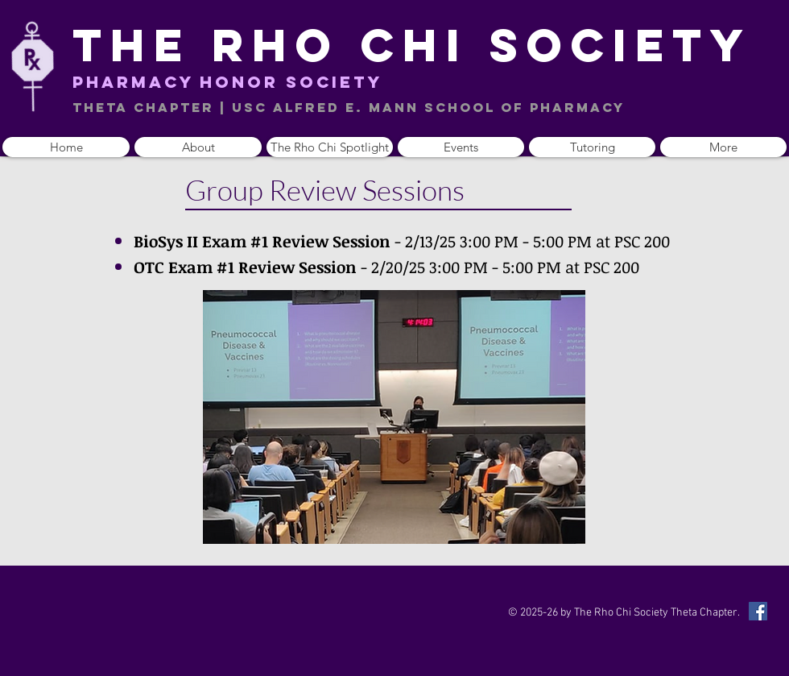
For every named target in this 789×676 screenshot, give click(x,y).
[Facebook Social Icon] (758, 611)
